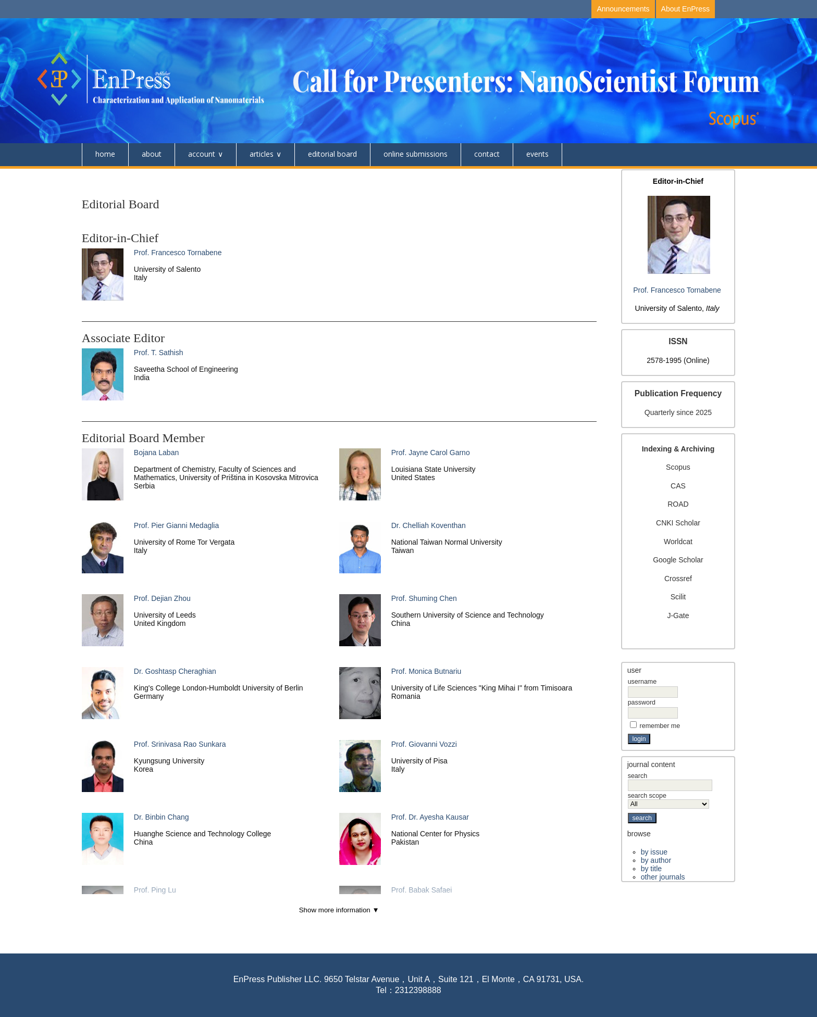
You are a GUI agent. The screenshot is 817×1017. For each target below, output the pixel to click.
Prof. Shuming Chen (424, 598)
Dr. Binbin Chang (161, 817)
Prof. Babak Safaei (421, 890)
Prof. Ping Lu (155, 890)
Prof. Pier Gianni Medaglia (176, 525)
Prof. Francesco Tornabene (677, 290)
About (152, 154)
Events (537, 154)
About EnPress (685, 9)
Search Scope (669, 800)
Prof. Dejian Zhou (162, 598)
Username (642, 681)
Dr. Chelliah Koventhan (428, 525)
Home (105, 154)
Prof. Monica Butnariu (426, 671)
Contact (487, 154)
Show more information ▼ (339, 910)
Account (201, 154)
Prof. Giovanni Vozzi (424, 744)
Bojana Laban (156, 452)
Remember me (660, 726)
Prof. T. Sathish (158, 352)
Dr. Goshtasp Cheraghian (175, 671)
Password (641, 702)
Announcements (623, 9)
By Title (651, 868)
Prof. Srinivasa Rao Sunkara (180, 744)
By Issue (654, 852)
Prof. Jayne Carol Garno (430, 452)
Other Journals (663, 877)
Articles (262, 154)
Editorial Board (332, 154)
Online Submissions (415, 154)
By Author (656, 860)
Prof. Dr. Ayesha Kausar (430, 817)
